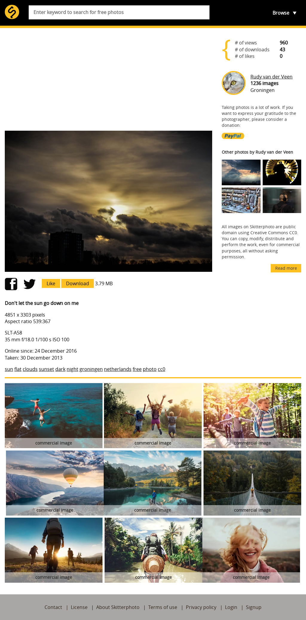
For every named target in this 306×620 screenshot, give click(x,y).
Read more (286, 268)
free (137, 369)
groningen (91, 369)
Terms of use (162, 607)
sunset (46, 369)
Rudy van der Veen (271, 76)
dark (60, 369)
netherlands (117, 369)
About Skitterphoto (118, 607)
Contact (53, 607)
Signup (253, 607)
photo (150, 369)
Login (231, 607)
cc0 (161, 369)
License (79, 607)
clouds (30, 369)
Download (77, 283)
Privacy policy (201, 607)
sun (9, 369)
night (72, 369)
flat (18, 369)
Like (51, 283)
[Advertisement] (108, 79)
